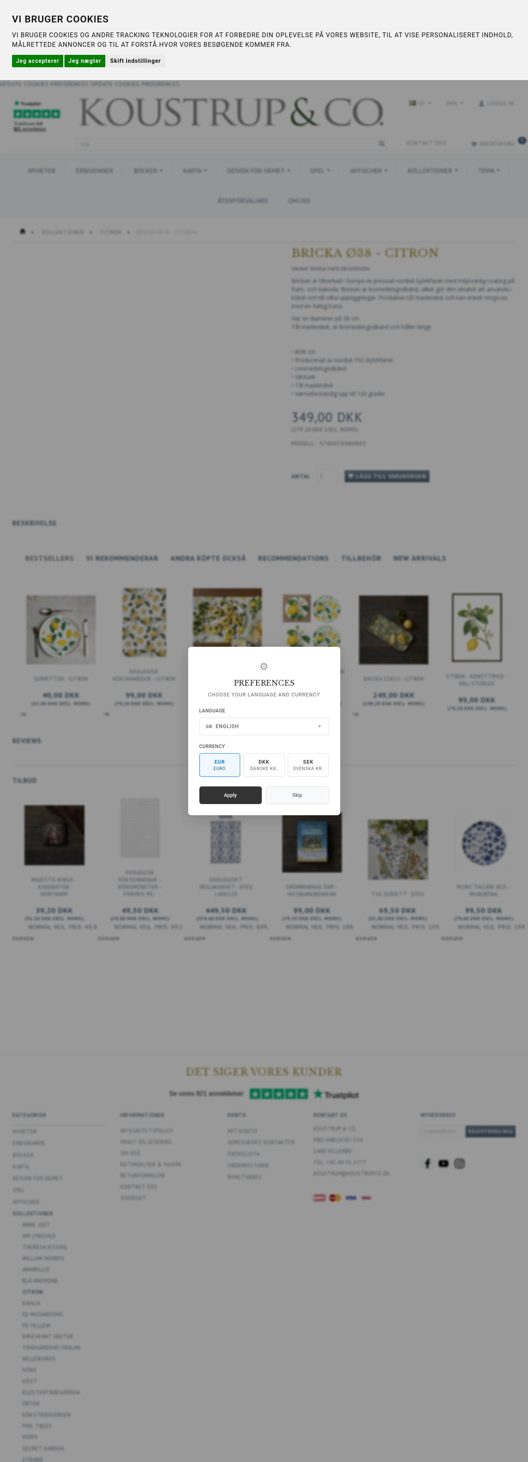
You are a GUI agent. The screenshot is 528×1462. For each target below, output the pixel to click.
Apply (230, 795)
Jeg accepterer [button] (37, 61)
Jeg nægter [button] (84, 61)
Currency (212, 746)
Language (212, 711)
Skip (297, 795)
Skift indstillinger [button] (135, 61)
